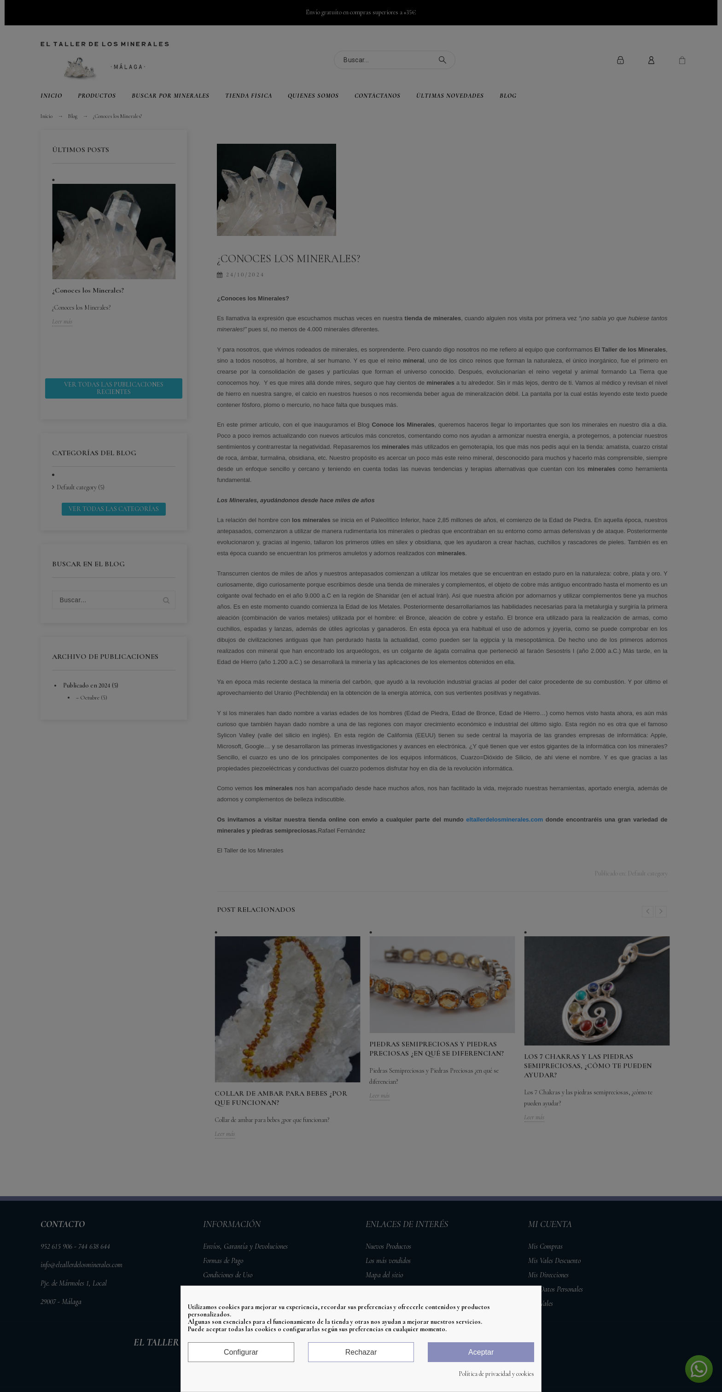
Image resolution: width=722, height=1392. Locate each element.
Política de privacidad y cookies (496, 1374)
